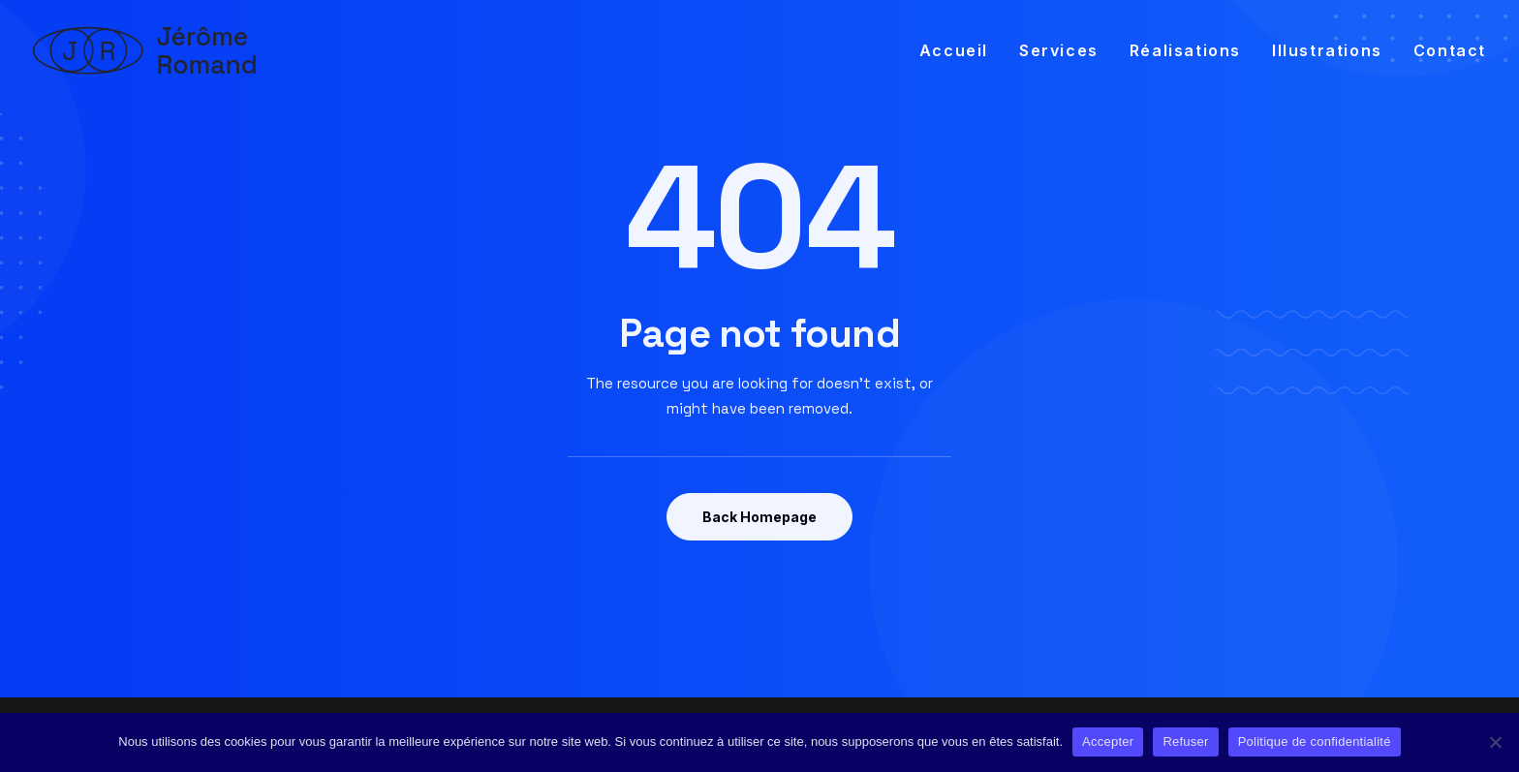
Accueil (953, 50)
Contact (1449, 50)
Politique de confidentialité (1314, 741)
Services (1059, 50)
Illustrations (1327, 50)
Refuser (1185, 741)
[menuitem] (960, 50)
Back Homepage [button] (759, 517)
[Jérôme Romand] (145, 50)
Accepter (1107, 741)
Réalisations (1185, 50)
